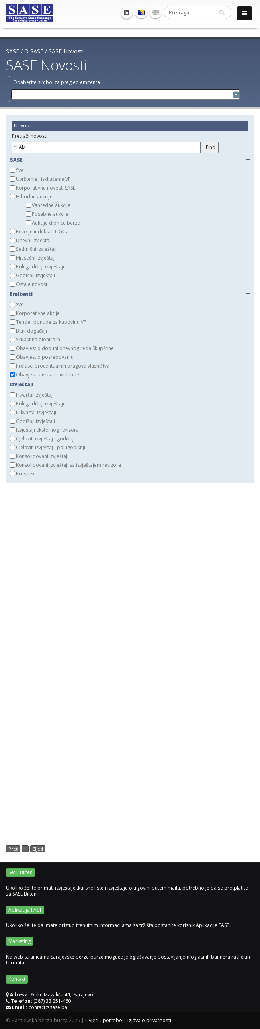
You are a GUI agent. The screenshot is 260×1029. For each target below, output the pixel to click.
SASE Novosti (66, 51)
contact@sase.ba (48, 1007)
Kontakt (16, 979)
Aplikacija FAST (25, 909)
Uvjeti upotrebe (103, 1020)
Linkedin (127, 13)
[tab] (130, 137)
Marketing (19, 941)
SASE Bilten (20, 872)
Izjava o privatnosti (149, 1020)
